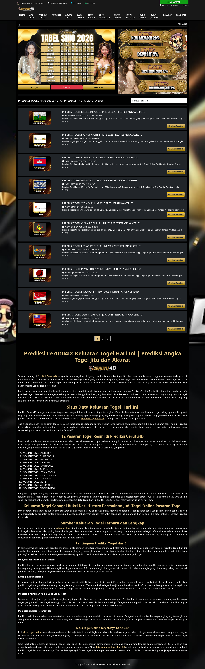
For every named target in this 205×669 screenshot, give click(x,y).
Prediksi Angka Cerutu (101, 664)
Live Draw (31, 16)
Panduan (181, 15)
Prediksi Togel (43, 16)
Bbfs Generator (104, 16)
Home (22, 15)
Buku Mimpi (142, 16)
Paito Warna (117, 16)
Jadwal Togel (68, 16)
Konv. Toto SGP (130, 16)
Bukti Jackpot (155, 16)
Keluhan (167, 15)
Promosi (56, 15)
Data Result (80, 16)
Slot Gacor (91, 16)
